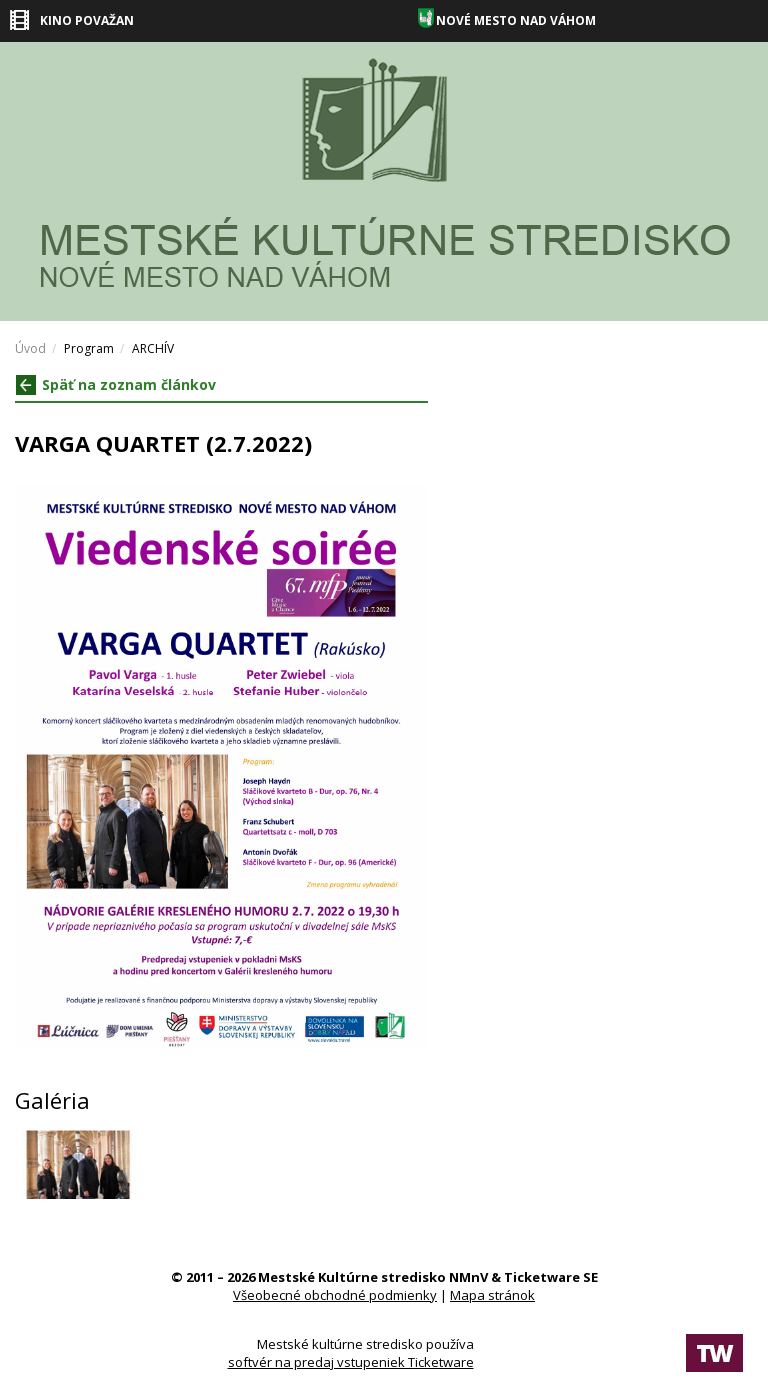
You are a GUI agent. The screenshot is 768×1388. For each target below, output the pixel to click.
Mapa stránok (492, 1295)
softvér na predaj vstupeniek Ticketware (351, 1362)
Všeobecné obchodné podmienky (335, 1295)
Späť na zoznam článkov (116, 384)
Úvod (30, 348)
